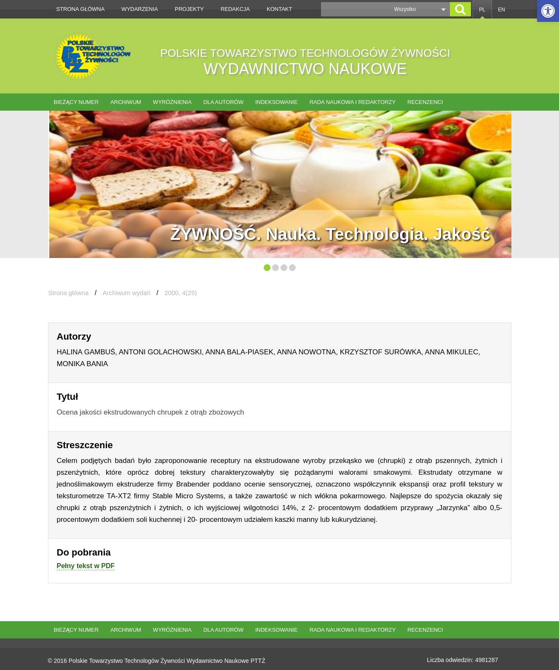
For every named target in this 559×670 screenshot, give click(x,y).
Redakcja (235, 9)
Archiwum (125, 102)
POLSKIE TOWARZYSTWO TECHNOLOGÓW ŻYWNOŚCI (305, 62)
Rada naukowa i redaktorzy (353, 102)
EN (501, 10)
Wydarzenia (139, 9)
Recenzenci (425, 102)
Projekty (189, 9)
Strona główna (80, 9)
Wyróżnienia (172, 102)
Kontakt (279, 9)
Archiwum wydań (126, 292)
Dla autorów (223, 102)
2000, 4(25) (181, 292)
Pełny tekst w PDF (86, 565)
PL (482, 10)
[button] (548, 11)
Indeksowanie (276, 102)
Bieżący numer (76, 102)
